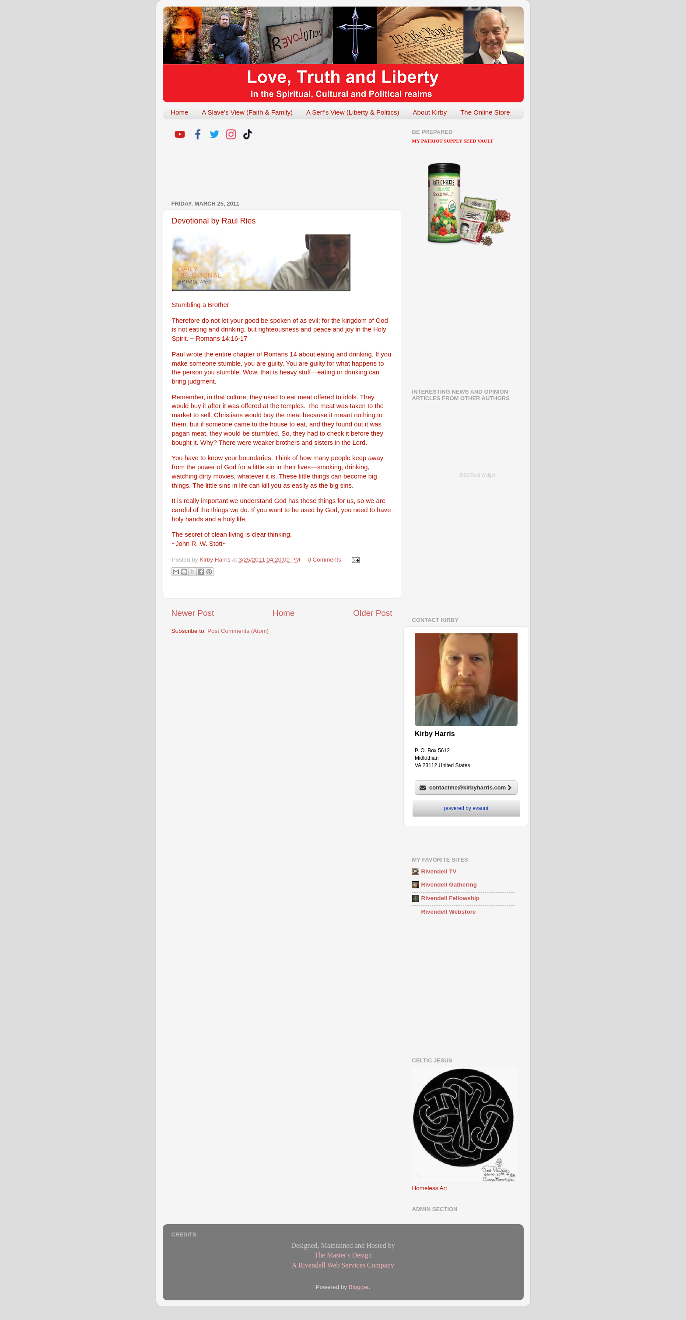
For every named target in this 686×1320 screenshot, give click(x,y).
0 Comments (324, 559)
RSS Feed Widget (477, 475)
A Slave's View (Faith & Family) (247, 112)
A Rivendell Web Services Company (343, 1265)
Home (179, 112)
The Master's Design (343, 1255)
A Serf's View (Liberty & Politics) (352, 112)
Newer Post (193, 613)
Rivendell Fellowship (450, 898)
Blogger (359, 1287)
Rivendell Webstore (448, 911)
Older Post (372, 613)
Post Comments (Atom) (238, 631)
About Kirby (430, 112)
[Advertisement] (274, 171)
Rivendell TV (439, 871)
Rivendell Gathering (449, 884)
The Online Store (485, 112)
